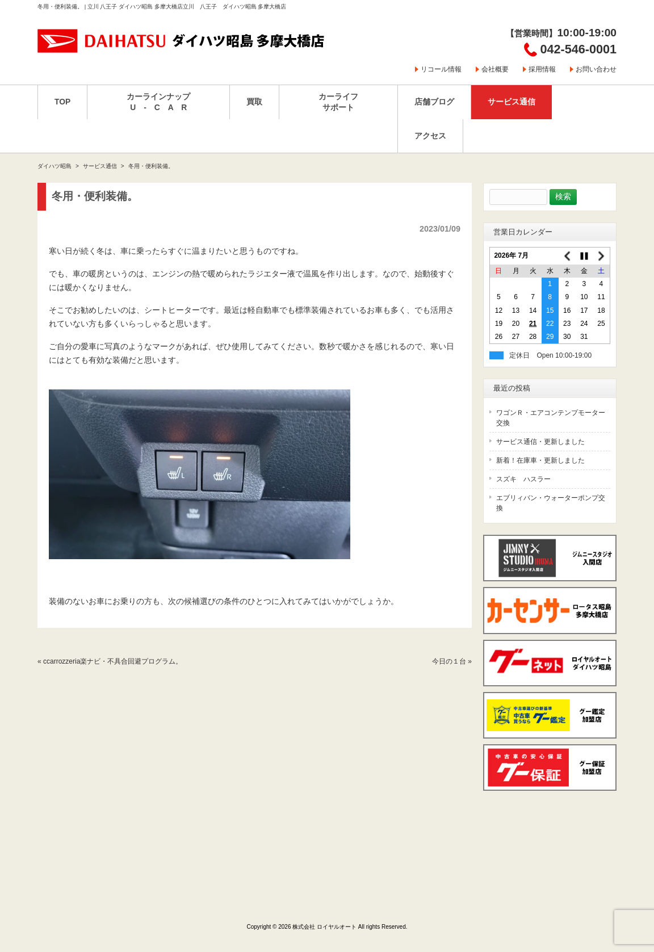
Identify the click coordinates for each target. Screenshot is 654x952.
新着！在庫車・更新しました (540, 460)
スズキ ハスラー (523, 479)
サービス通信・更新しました (540, 442)
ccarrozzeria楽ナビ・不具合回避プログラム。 (112, 661)
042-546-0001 (578, 49)
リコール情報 (441, 69)
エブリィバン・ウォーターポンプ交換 (550, 503)
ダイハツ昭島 (54, 166)
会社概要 (495, 69)
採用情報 (542, 69)
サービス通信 (100, 166)
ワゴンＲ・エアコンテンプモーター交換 (550, 418)
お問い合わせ (596, 69)
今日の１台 (449, 661)
